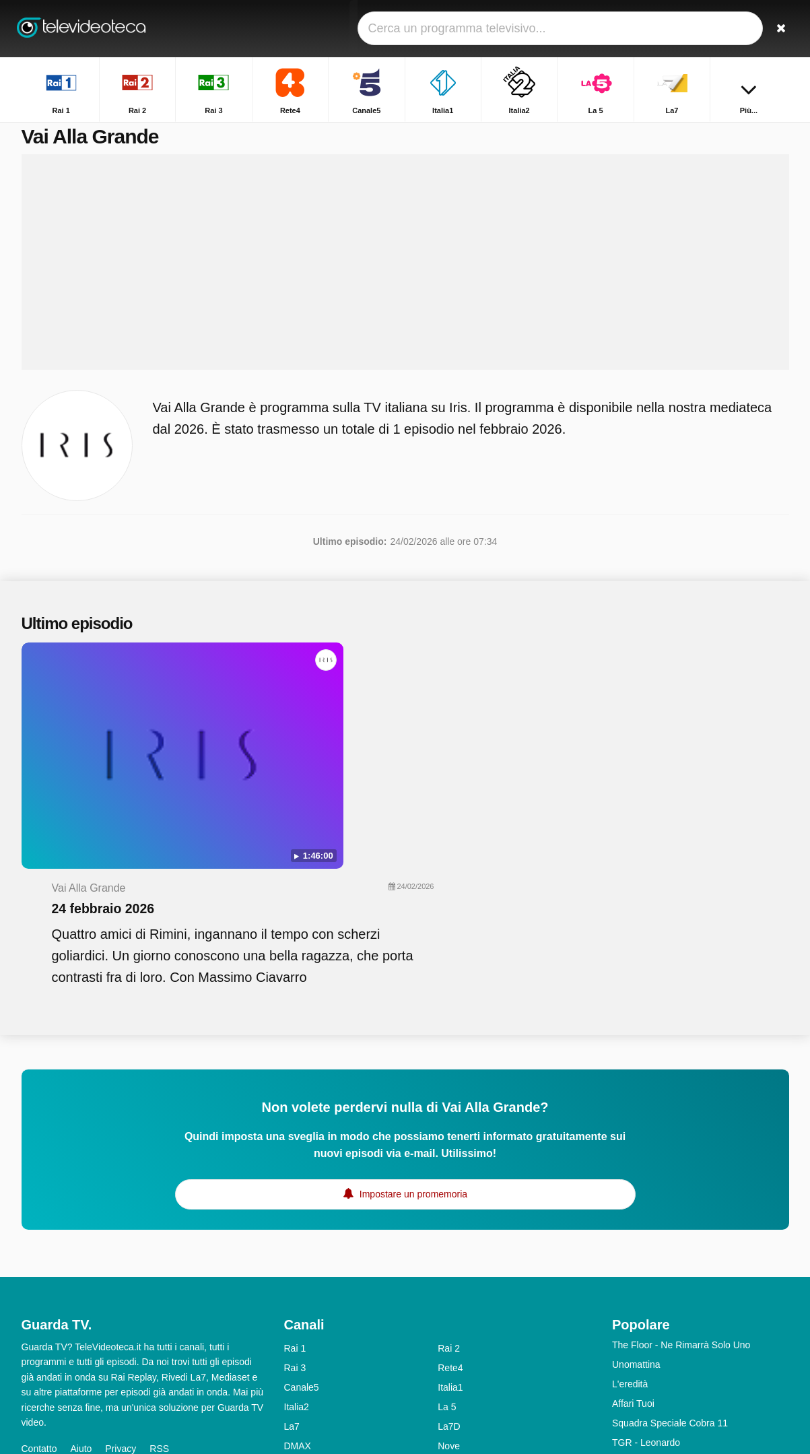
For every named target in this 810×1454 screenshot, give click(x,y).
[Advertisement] (405, 277)
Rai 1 (295, 1188)
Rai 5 (295, 1325)
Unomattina (636, 1204)
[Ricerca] (774, 28)
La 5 (447, 1247)
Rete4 (450, 1208)
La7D (449, 1266)
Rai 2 (449, 1188)
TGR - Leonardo (646, 1283)
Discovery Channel (477, 1325)
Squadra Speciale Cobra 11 (670, 1263)
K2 (290, 1364)
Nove (449, 1286)
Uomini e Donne (645, 1322)
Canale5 (301, 1227)
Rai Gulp (456, 1364)
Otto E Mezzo (640, 1341)
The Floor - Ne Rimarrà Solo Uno (681, 1185)
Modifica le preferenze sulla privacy (101, 1313)
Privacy (120, 1289)
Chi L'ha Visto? (643, 1361)
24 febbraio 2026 (360, 697)
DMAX (297, 1286)
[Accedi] (729, 28)
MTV (448, 1305)
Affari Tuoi (633, 1243)
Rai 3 (295, 1208)
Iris (290, 1345)
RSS (159, 1289)
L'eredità (630, 1224)
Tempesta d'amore (650, 1302)
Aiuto (81, 1289)
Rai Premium (465, 1345)
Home (706, 133)
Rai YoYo (303, 1384)
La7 (292, 1266)
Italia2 (296, 1247)
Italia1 (450, 1227)
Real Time (305, 1305)
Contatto (39, 1289)
